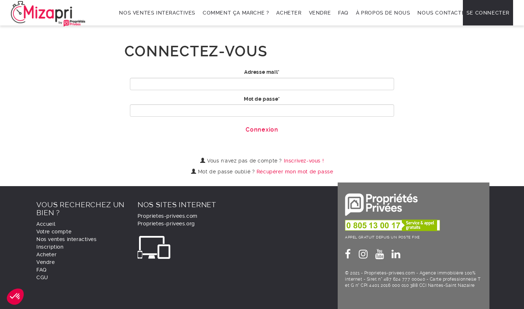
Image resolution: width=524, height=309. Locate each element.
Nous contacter (442, 13)
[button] (15, 296)
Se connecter (488, 13)
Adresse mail (261, 72)
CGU (42, 277)
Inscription (50, 247)
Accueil (45, 224)
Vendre (320, 13)
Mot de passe (261, 99)
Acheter (288, 13)
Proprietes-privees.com (168, 216)
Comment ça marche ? (236, 13)
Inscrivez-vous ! (304, 161)
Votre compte (53, 231)
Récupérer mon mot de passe (295, 171)
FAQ (343, 13)
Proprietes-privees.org (166, 223)
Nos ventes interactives (157, 13)
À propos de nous (383, 13)
